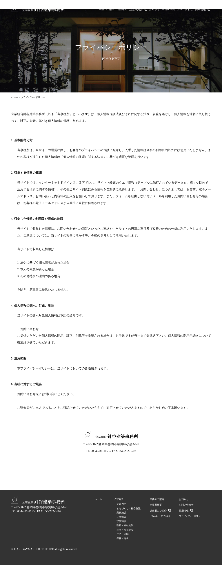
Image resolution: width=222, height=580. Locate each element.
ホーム (14, 97)
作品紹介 (119, 499)
